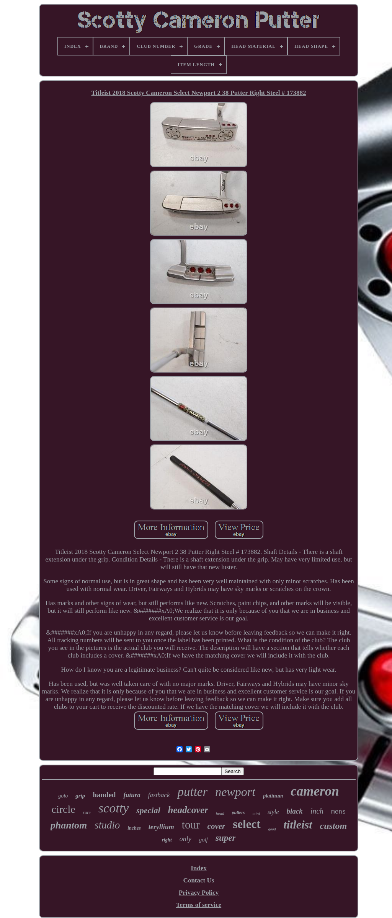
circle (63, 809)
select (246, 824)
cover (216, 826)
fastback (159, 795)
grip (80, 796)
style (273, 812)
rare (87, 812)
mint (256, 813)
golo (63, 796)
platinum (273, 796)
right (167, 840)
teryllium (161, 827)
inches (134, 828)
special (148, 810)
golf (203, 840)
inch (316, 811)
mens (338, 812)
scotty (113, 808)
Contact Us (198, 880)
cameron (315, 791)
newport (235, 792)
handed (104, 795)
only (185, 839)
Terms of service (198, 904)
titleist (298, 824)
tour (191, 825)
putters (238, 812)
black (294, 811)
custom (333, 826)
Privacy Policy (199, 892)
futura (131, 795)
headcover (188, 810)
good (272, 829)
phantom (69, 825)
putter (192, 792)
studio (107, 825)
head (220, 813)
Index (199, 868)
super (225, 838)
